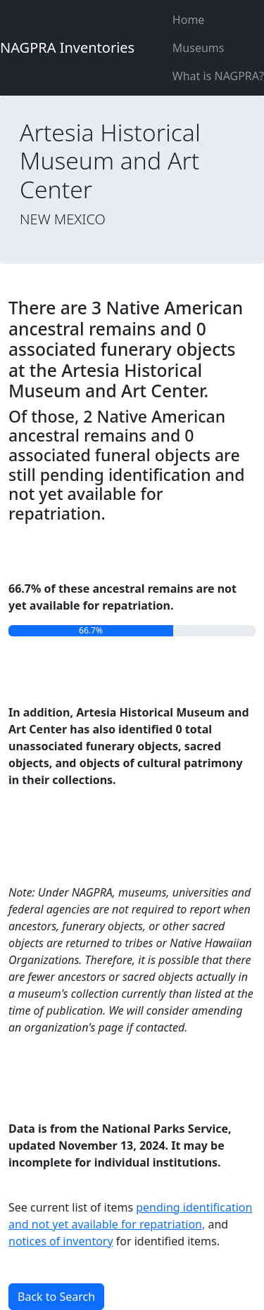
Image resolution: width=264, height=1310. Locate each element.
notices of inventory (60, 1241)
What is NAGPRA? (218, 76)
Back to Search (56, 1296)
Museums (198, 48)
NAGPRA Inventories (67, 47)
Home (188, 19)
